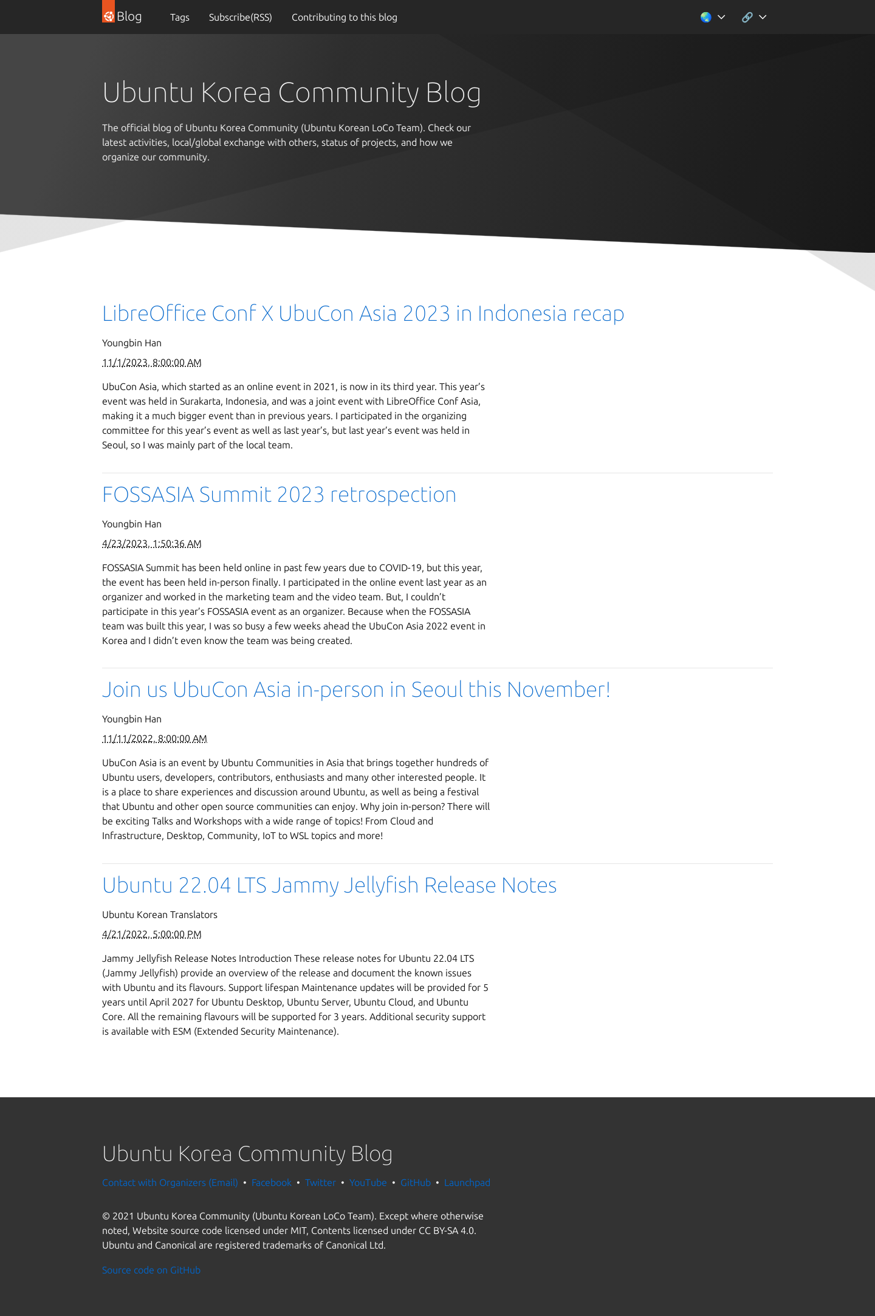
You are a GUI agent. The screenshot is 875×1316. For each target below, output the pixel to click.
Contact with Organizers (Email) (170, 1182)
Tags (180, 17)
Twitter (320, 1182)
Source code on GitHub (151, 1269)
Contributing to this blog (344, 17)
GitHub (415, 1182)
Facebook (272, 1182)
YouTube (368, 1182)
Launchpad (467, 1182)
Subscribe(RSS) (240, 17)
